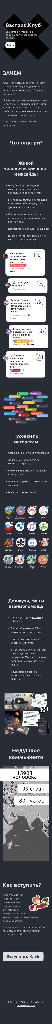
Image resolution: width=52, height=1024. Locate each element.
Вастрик (14, 1002)
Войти (10, 45)
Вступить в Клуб (23, 956)
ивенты (36, 617)
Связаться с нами (26, 1005)
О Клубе (16, 679)
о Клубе (21, 121)
